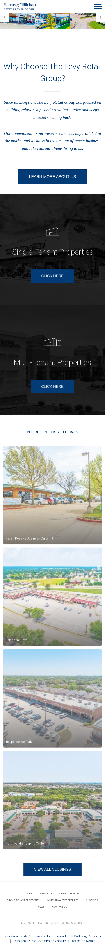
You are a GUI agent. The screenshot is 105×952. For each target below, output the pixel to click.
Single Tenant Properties (23, 900)
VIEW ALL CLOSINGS (52, 881)
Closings (92, 900)
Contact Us (59, 906)
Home (29, 893)
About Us (46, 893)
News (41, 906)
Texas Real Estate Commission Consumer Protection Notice (53, 941)
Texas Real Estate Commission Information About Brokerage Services (52, 936)
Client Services (69, 893)
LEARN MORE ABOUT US (52, 177)
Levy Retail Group (19, 6)
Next (100, 17)
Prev (4, 17)
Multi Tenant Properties (62, 900)
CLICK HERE (52, 288)
